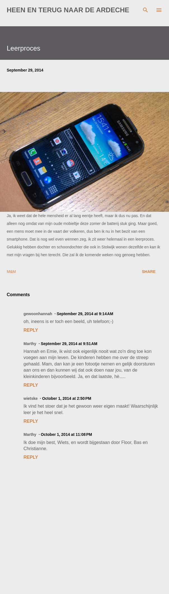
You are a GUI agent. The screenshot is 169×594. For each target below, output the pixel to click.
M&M (11, 271)
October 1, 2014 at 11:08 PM (66, 434)
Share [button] (149, 271)
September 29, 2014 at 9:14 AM (85, 314)
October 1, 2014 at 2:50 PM (66, 398)
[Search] (145, 10)
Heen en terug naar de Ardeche (68, 10)
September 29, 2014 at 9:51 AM (69, 343)
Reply (31, 330)
